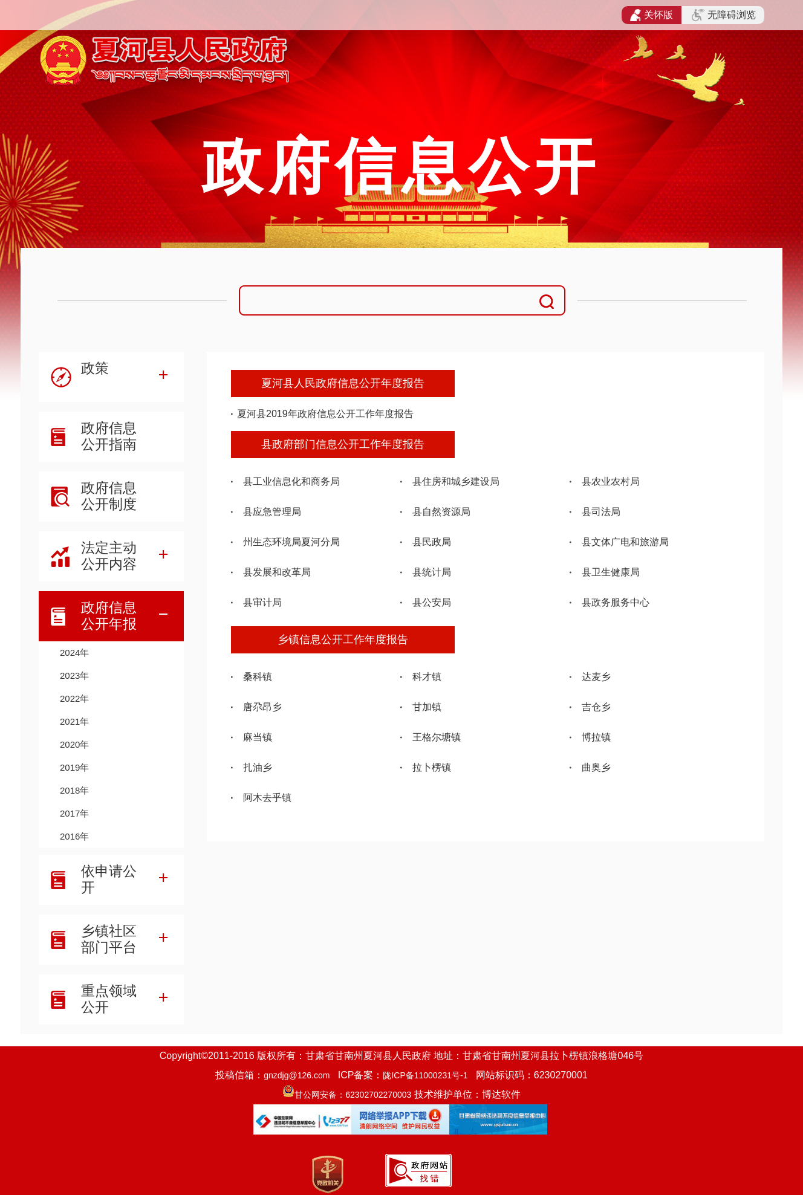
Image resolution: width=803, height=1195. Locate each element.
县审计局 (262, 602)
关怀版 (651, 15)
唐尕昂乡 (262, 707)
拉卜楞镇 (431, 767)
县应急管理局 (272, 512)
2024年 (74, 652)
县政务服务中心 (615, 602)
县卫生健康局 (611, 572)
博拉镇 (596, 737)
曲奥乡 (596, 767)
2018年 (74, 790)
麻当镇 (257, 737)
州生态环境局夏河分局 (291, 542)
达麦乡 (596, 677)
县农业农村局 (611, 481)
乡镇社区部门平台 (109, 939)
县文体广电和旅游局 (625, 542)
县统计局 (431, 572)
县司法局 (601, 512)
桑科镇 (257, 677)
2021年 (74, 721)
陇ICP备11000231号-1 (425, 1075)
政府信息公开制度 (109, 496)
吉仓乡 (596, 707)
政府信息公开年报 (109, 616)
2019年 (74, 767)
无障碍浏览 (724, 15)
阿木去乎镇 (267, 797)
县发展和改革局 (277, 572)
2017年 (74, 813)
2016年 (74, 836)
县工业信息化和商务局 (291, 481)
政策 (95, 368)
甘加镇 (426, 707)
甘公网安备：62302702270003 (352, 1094)
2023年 (74, 675)
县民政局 (431, 542)
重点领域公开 (109, 999)
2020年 (74, 744)
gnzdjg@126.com (297, 1075)
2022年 (74, 698)
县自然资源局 (441, 512)
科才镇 (426, 677)
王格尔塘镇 (436, 737)
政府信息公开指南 (109, 436)
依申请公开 (109, 879)
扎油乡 (257, 767)
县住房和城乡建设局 (455, 481)
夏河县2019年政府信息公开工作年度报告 (325, 414)
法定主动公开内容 (109, 556)
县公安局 (431, 602)
